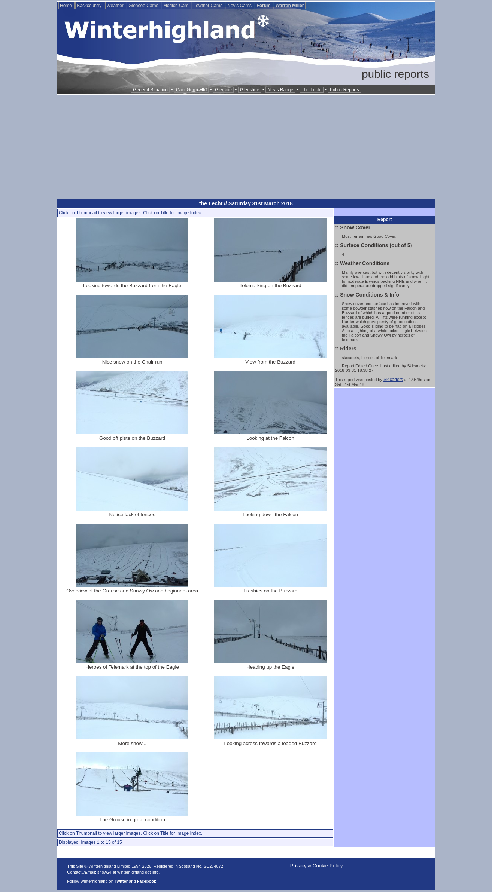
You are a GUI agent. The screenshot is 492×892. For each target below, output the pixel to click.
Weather (116, 5)
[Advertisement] (246, 147)
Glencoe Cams (144, 5)
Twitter (121, 881)
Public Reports (344, 89)
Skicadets (393, 379)
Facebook (146, 881)
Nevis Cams (240, 5)
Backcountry (90, 5)
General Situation (150, 89)
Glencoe (223, 89)
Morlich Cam (176, 5)
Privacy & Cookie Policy (316, 865)
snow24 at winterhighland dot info (127, 872)
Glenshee (249, 89)
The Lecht (311, 89)
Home (66, 5)
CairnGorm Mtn (191, 89)
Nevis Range (280, 89)
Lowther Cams (209, 5)
